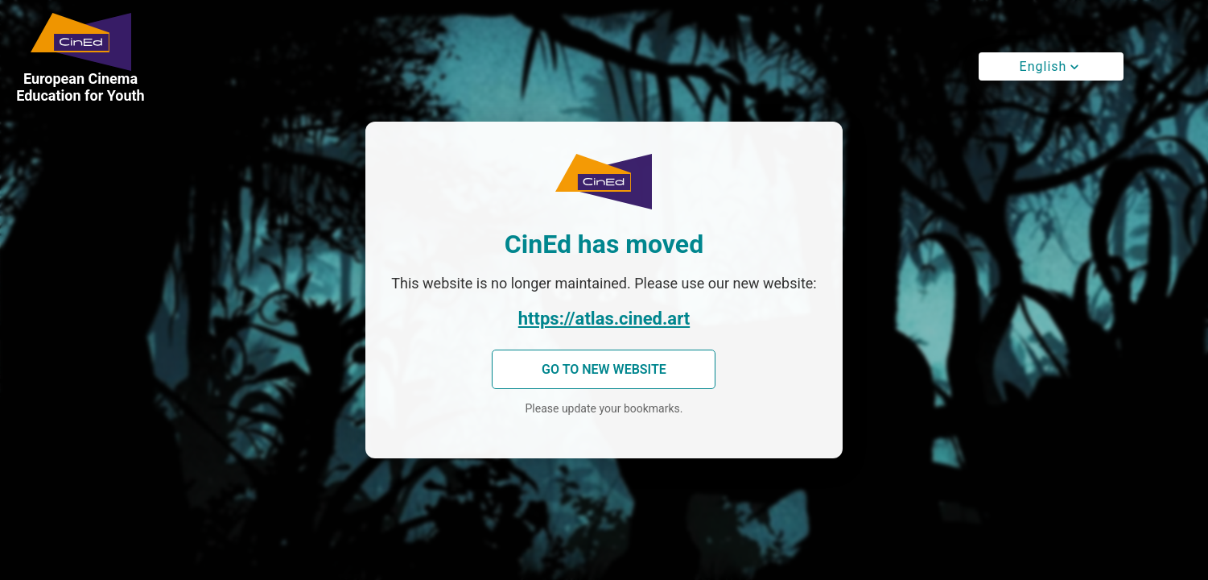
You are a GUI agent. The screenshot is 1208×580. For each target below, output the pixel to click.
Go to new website (604, 369)
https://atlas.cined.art (604, 319)
